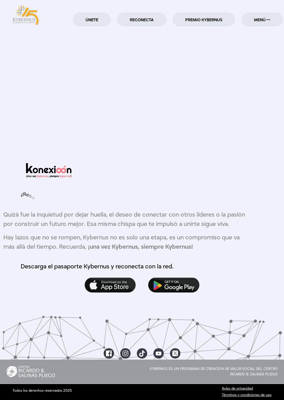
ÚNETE (92, 20)
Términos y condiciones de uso (247, 395)
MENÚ (262, 20)
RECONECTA (142, 20)
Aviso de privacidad (237, 389)
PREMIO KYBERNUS (203, 20)
